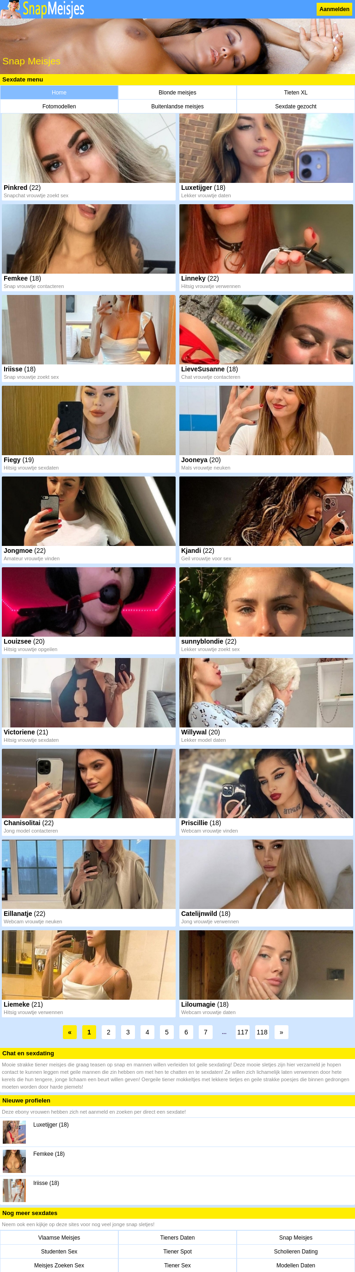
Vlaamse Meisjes (59, 1237)
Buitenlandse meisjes (177, 106)
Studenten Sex (59, 1251)
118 (262, 1032)
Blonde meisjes (177, 92)
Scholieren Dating (296, 1251)
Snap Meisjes (295, 1237)
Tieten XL (296, 92)
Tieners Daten (177, 1237)
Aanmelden (334, 9)
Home (59, 92)
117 (242, 1032)
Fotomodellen (59, 106)
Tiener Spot (177, 1251)
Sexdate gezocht (295, 106)
